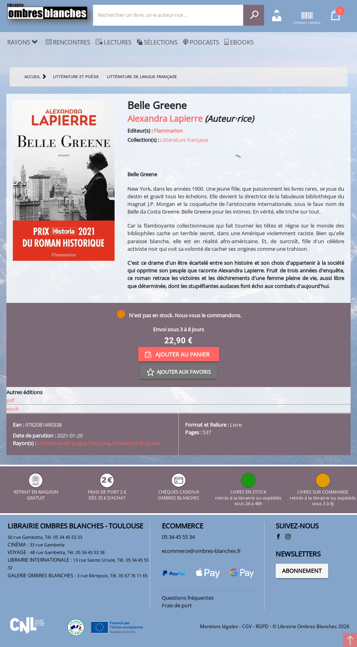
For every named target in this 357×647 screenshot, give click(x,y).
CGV (247, 626)
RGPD (262, 626)
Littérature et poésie (136, 443)
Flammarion (168, 130)
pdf (10, 400)
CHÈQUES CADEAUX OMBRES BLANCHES (178, 492)
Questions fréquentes (188, 597)
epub (12, 408)
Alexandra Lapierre (165, 118)
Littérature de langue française (73, 443)
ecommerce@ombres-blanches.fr (201, 550)
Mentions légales (219, 626)
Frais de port (177, 605)
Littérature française (184, 139)
